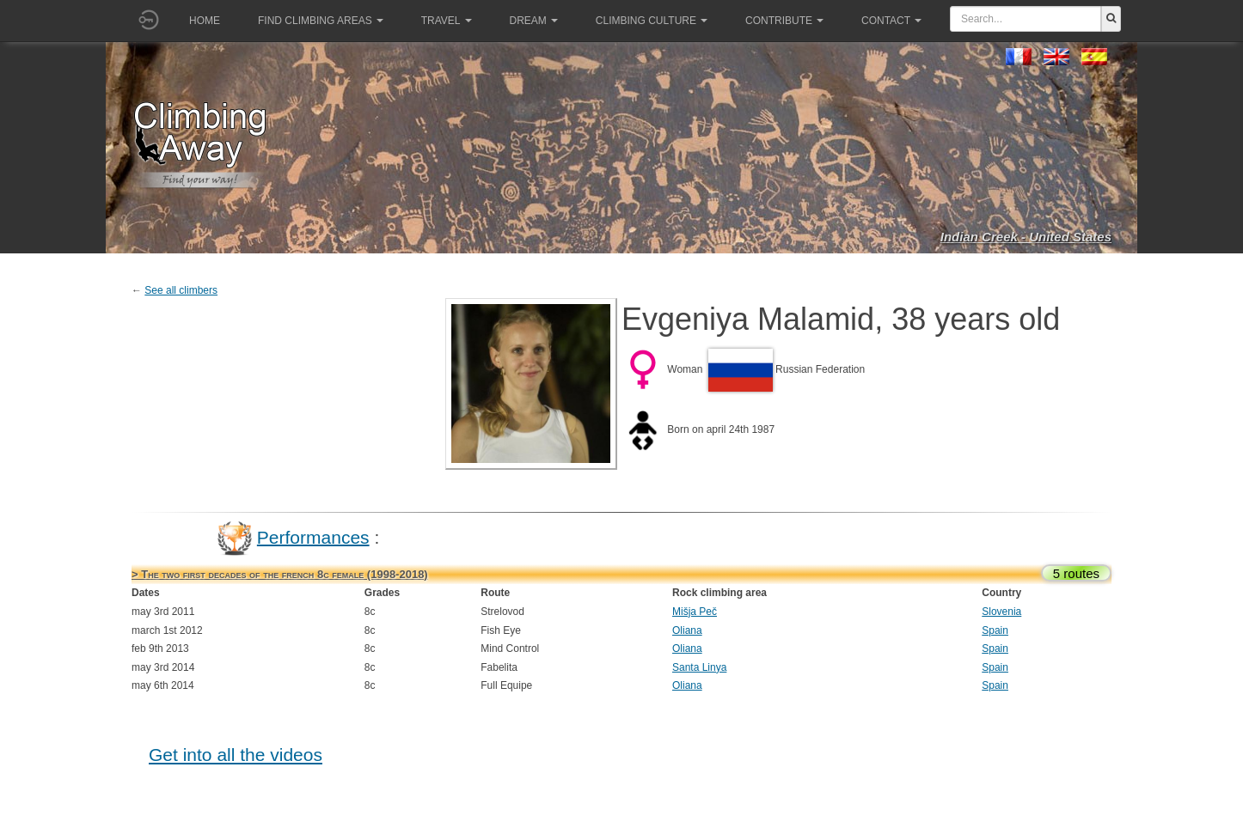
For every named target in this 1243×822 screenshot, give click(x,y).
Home (204, 21)
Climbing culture (651, 21)
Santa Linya (699, 667)
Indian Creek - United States (1025, 236)
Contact (891, 21)
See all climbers (180, 290)
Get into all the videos (235, 754)
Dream (534, 21)
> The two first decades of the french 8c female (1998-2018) (280, 574)
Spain (995, 630)
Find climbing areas (320, 21)
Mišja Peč (694, 612)
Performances (313, 536)
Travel (446, 21)
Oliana (687, 630)
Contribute (784, 21)
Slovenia (1001, 612)
